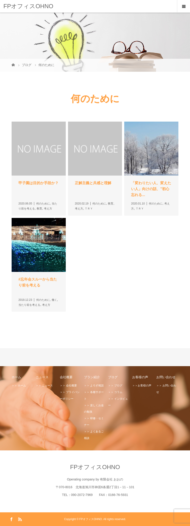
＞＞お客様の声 (141, 385)
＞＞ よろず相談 (94, 385)
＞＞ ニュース (44, 385)
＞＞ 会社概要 (68, 385)
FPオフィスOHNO (28, 6)
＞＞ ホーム (19, 385)
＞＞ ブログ (115, 385)
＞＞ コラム (115, 392)
